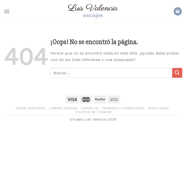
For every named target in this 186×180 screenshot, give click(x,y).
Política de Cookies (94, 112)
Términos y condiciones (123, 108)
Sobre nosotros (31, 108)
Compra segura (63, 108)
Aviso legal (158, 108)
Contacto (89, 108)
